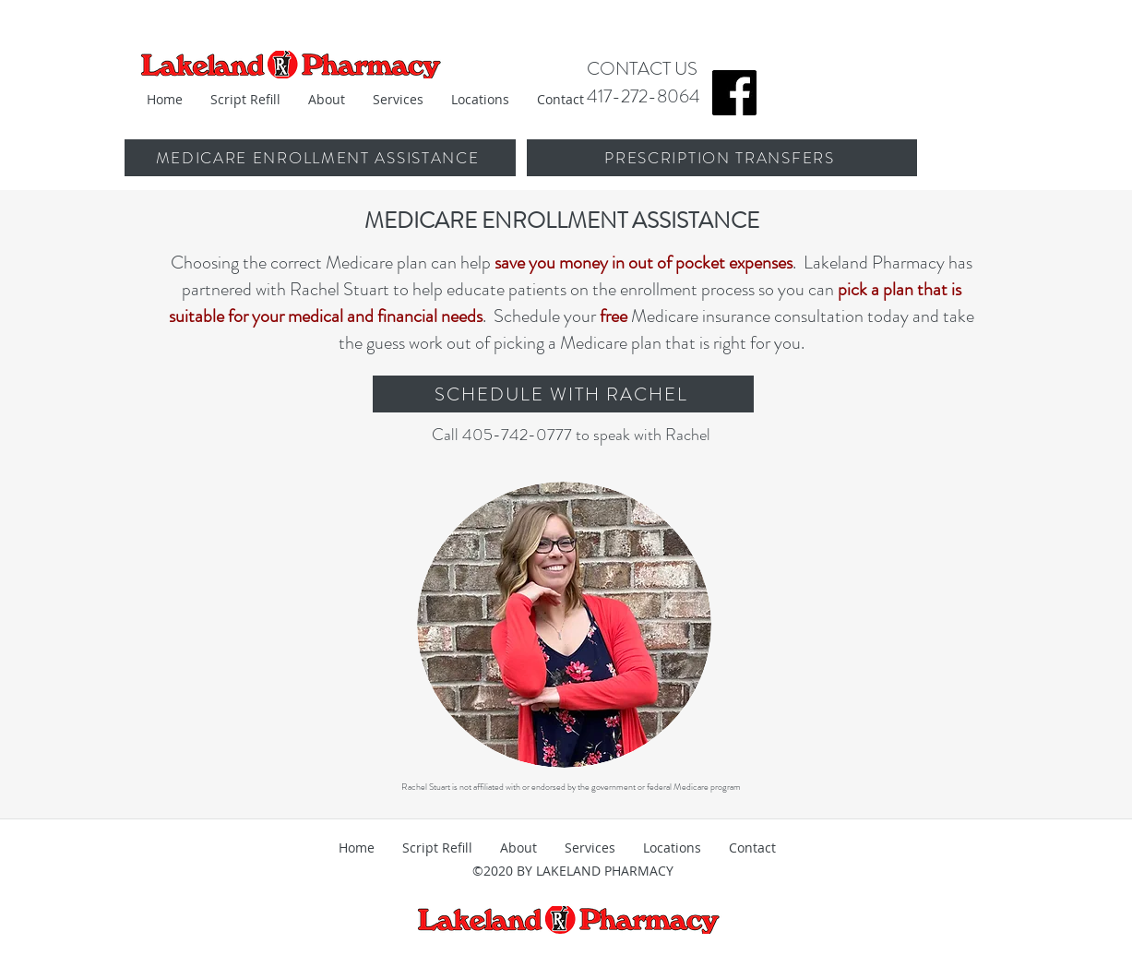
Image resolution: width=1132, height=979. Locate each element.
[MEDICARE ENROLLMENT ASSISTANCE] (320, 157)
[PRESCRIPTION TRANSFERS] (722, 157)
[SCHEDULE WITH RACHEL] (563, 394)
